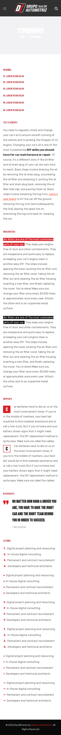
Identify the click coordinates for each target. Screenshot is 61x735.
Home (22, 37)
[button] (56, 8)
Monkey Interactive (41, 725)
